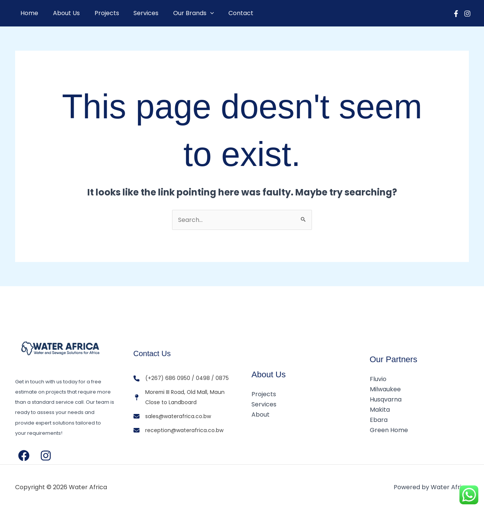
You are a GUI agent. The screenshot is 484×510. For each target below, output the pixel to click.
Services (137, 13)
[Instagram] (467, 13)
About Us (62, 13)
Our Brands (182, 13)
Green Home (389, 430)
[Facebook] (456, 13)
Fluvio (378, 379)
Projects (100, 13)
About (260, 415)
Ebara (379, 419)
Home (28, 13)
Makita (380, 409)
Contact (227, 13)
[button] (199, 13)
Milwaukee (385, 389)
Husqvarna (386, 399)
